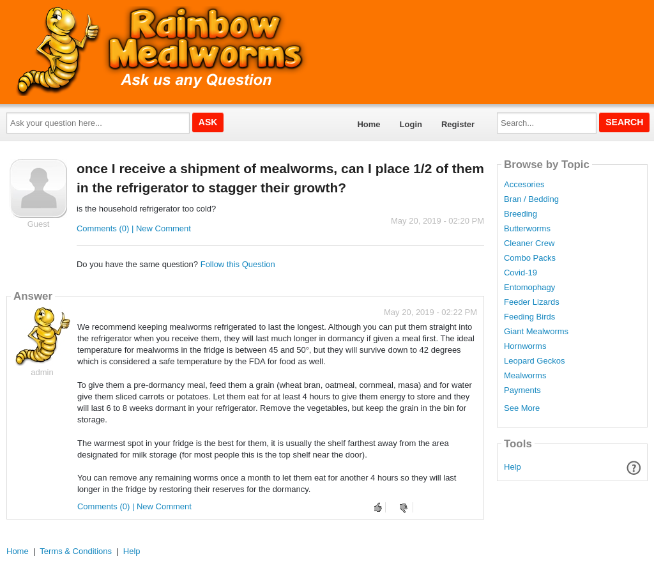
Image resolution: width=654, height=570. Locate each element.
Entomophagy (529, 287)
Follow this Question (238, 264)
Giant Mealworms (536, 331)
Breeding (520, 214)
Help (512, 467)
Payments (522, 390)
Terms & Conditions (76, 551)
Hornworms (525, 346)
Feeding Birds (529, 316)
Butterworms (527, 228)
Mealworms (525, 375)
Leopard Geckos (534, 361)
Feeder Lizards (531, 302)
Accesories (524, 184)
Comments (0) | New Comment (134, 228)
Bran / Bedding (531, 199)
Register (458, 124)
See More (522, 408)
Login (411, 124)
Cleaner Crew (529, 243)
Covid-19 (520, 272)
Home (368, 124)
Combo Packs (530, 258)
